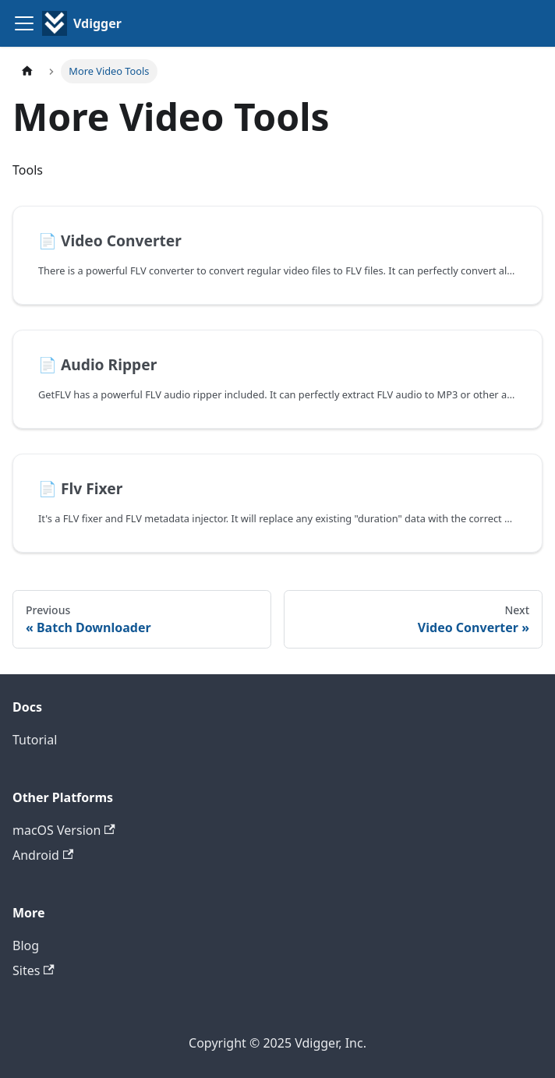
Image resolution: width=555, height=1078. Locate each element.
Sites (33, 970)
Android (42, 855)
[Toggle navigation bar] (24, 23)
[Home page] (27, 71)
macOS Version (63, 830)
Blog (25, 945)
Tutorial (34, 739)
